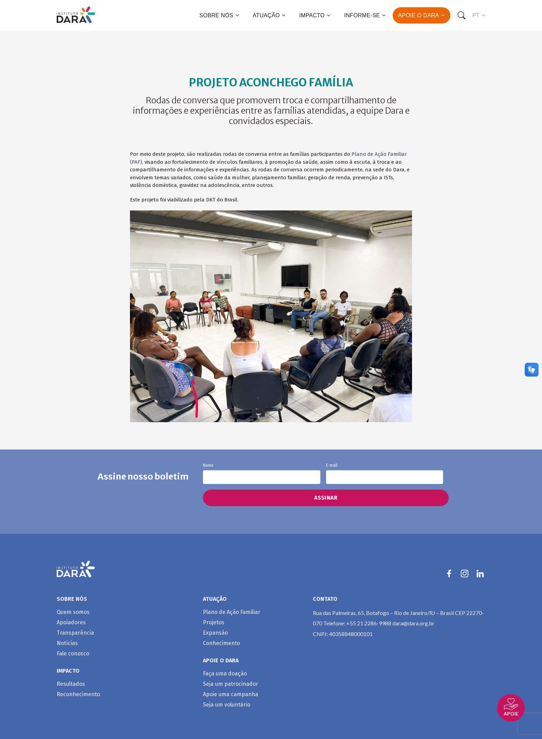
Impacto (314, 15)
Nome (261, 473)
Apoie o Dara (421, 15)
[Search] (461, 15)
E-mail (384, 473)
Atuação (269, 15)
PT (479, 15)
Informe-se (365, 15)
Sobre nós (219, 15)
